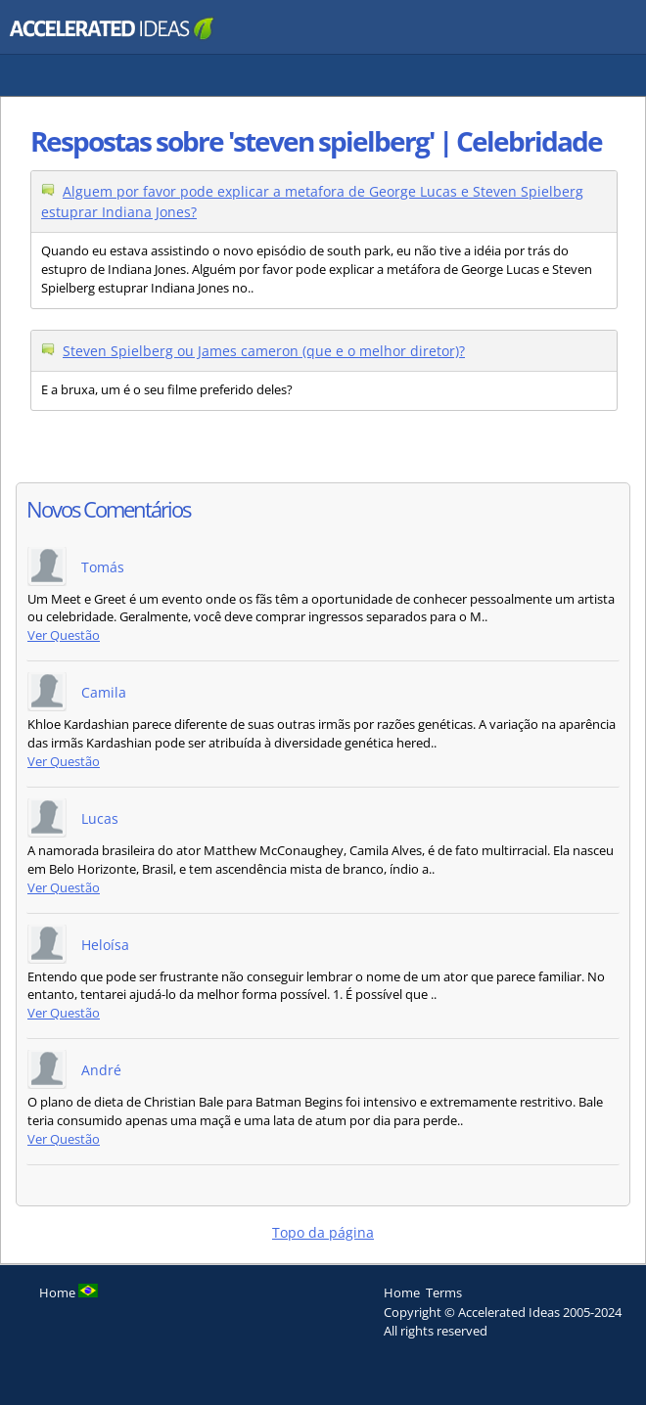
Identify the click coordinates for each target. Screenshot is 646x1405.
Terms (444, 1292)
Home (402, 1292)
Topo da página (323, 1232)
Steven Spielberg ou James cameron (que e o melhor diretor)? (264, 350)
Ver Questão (63, 635)
